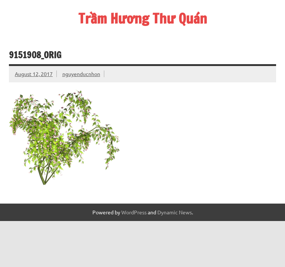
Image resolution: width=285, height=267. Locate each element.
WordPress (134, 212)
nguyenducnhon (81, 73)
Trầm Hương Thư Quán (142, 18)
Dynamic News (174, 212)
